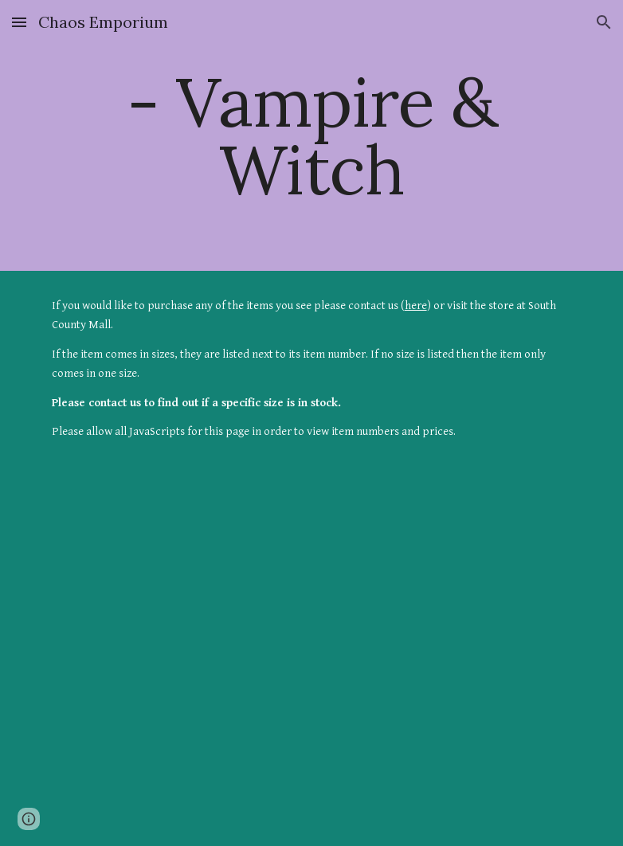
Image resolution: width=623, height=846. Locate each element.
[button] (19, 22)
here (416, 305)
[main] (311, 135)
